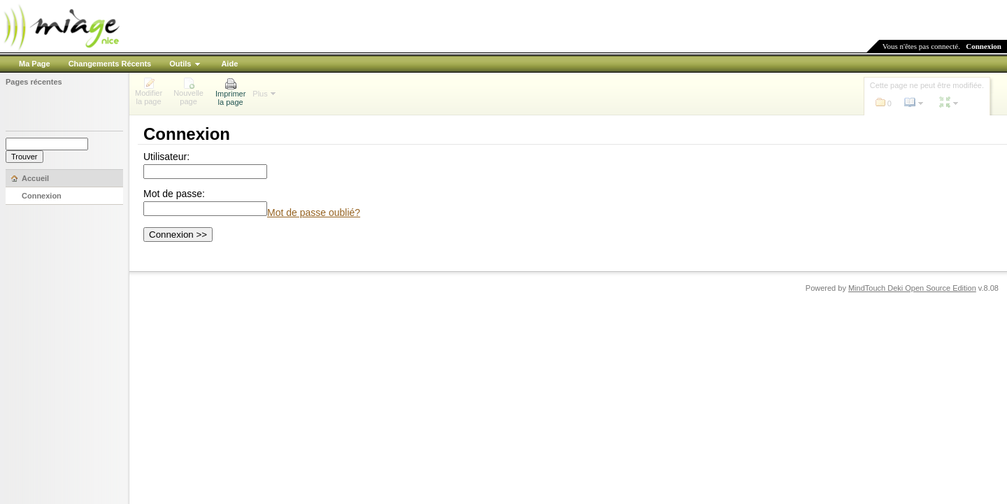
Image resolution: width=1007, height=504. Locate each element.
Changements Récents (110, 63)
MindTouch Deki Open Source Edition (912, 288)
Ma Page (34, 63)
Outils (180, 63)
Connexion (983, 46)
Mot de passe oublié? (313, 212)
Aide (229, 63)
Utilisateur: (166, 156)
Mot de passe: (174, 193)
